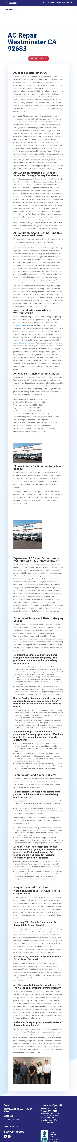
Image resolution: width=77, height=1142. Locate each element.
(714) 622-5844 (13, 1105)
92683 (17, 34)
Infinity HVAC (47, 107)
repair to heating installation (24, 328)
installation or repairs (21, 310)
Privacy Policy (38, 1136)
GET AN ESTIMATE (38, 43)
